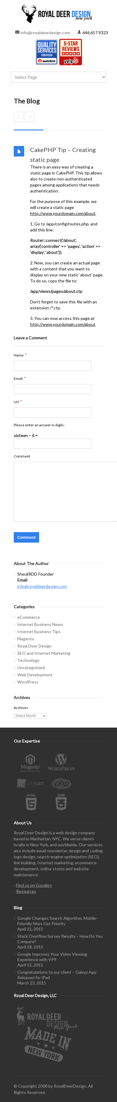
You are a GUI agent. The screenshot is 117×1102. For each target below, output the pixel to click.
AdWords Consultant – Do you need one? (19, 117)
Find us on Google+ (34, 885)
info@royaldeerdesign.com (45, 32)
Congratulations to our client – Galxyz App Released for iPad (56, 974)
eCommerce (28, 617)
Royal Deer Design (34, 645)
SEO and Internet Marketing (43, 653)
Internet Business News (40, 624)
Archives (21, 707)
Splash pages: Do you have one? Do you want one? (30, 117)
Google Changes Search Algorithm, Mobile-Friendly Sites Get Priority (57, 921)
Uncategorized (31, 667)
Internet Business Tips (39, 631)
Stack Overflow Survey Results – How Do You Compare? (60, 939)
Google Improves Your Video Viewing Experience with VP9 (52, 957)
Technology (28, 660)
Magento (25, 638)
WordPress (28, 681)
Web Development (35, 674)
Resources (26, 891)
